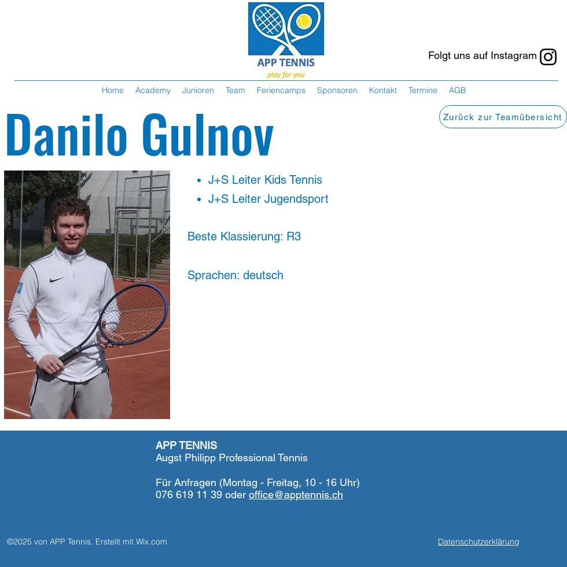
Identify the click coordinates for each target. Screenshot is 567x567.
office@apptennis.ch (296, 494)
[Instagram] (548, 57)
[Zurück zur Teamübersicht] (503, 116)
